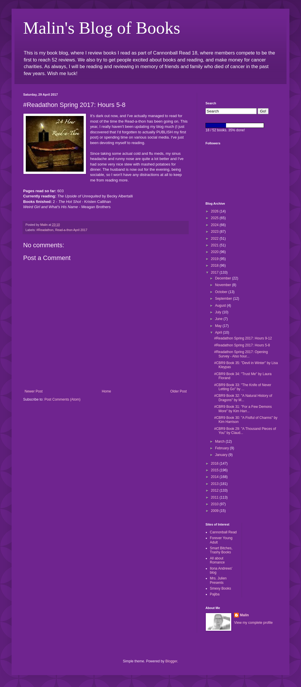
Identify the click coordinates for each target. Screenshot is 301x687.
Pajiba (214, 594)
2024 (215, 225)
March (220, 441)
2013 (215, 484)
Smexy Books (220, 588)
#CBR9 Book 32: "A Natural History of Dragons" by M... (243, 398)
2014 (215, 477)
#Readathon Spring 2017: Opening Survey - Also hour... (241, 354)
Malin (244, 615)
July (218, 312)
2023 (215, 232)
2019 (215, 259)
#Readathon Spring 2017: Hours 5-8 (242, 345)
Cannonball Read (223, 532)
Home (106, 391)
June (219, 319)
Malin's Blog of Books (101, 27)
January (221, 455)
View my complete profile (253, 623)
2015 (215, 470)
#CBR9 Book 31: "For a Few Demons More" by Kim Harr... (243, 409)
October (221, 292)
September (224, 299)
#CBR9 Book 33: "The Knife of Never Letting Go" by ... (242, 387)
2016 (215, 463)
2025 (215, 218)
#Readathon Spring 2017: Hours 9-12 (243, 338)
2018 (215, 265)
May (219, 326)
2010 (215, 504)
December (223, 278)
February (222, 448)
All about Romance (217, 560)
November (223, 285)
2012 (215, 490)
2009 (215, 511)
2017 (215, 272)
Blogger (171, 661)
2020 (215, 252)
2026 (215, 211)
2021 (215, 245)
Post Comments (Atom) (62, 399)
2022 (215, 239)
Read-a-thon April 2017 (71, 230)
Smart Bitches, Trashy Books (221, 550)
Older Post (178, 391)
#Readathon (45, 230)
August (221, 305)
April (219, 332)
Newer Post (34, 391)
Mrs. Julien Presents (218, 580)
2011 (215, 497)
